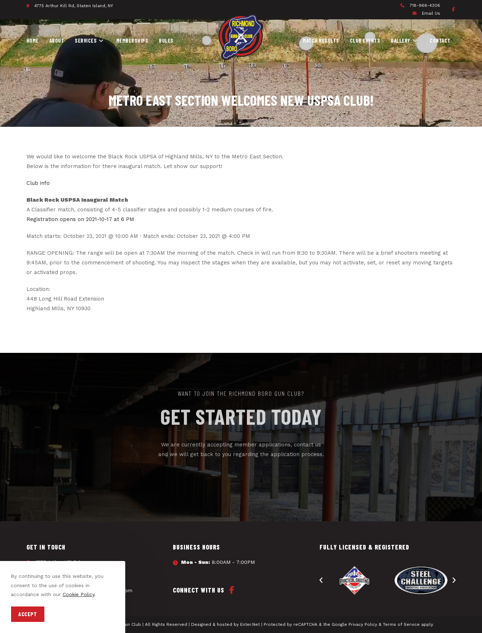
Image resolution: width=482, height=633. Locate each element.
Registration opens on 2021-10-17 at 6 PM (80, 219)
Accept (27, 614)
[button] (321, 580)
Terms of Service (401, 624)
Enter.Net (250, 624)
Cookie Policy (78, 594)
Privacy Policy (363, 624)
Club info (38, 183)
